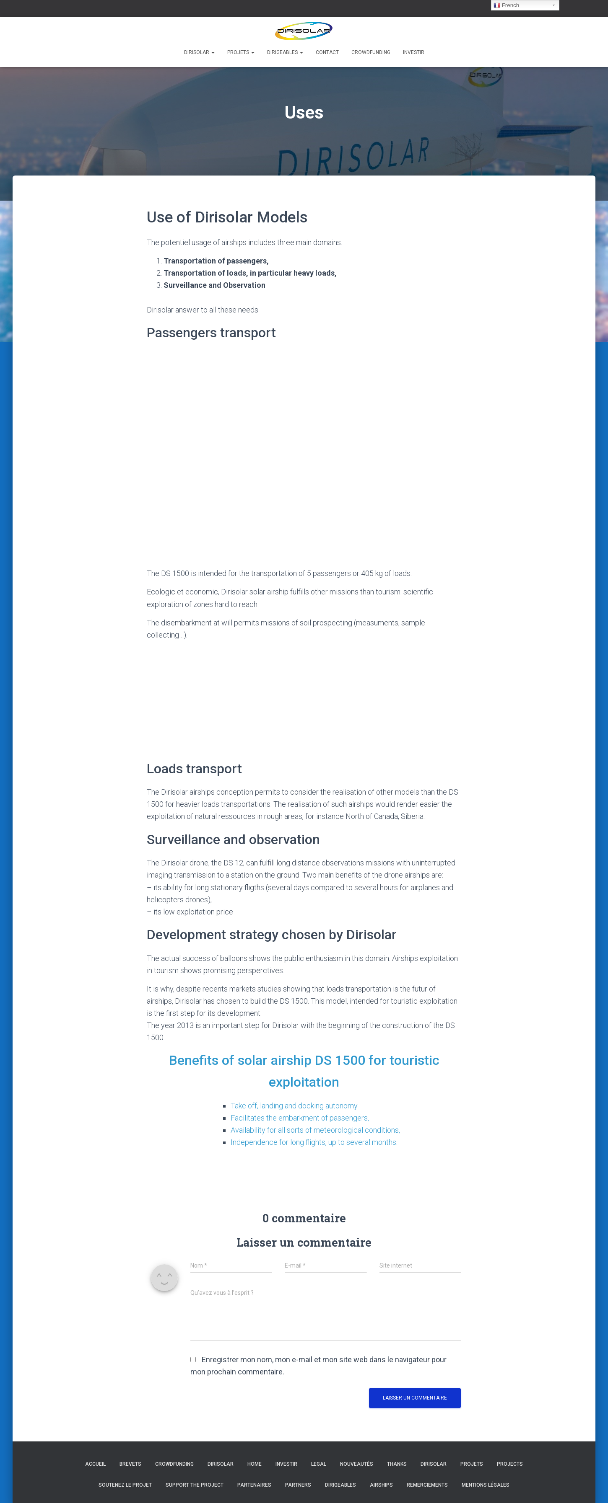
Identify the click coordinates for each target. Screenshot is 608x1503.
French (506, 5)
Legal (318, 1464)
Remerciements (427, 1485)
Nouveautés (356, 1464)
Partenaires (254, 1485)
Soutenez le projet (125, 1485)
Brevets (130, 1464)
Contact (327, 52)
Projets (241, 52)
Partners (298, 1485)
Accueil (95, 1464)
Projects (510, 1464)
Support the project (194, 1485)
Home (254, 1464)
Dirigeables (285, 52)
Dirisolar (199, 52)
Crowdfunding (370, 52)
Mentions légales (485, 1485)
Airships (381, 1485)
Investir (413, 52)
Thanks (397, 1464)
